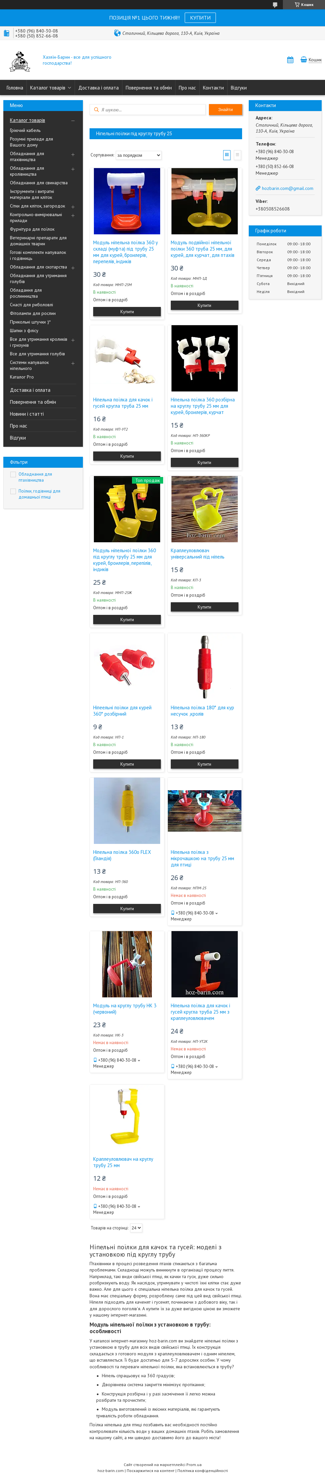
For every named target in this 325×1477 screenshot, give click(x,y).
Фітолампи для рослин (33, 313)
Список (237, 155)
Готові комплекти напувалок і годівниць (38, 255)
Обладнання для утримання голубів (38, 278)
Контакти (213, 87)
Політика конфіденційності (202, 1470)
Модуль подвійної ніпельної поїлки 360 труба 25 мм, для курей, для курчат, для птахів (202, 248)
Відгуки (239, 87)
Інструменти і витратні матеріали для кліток (32, 194)
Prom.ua (194, 1464)
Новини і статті (27, 414)
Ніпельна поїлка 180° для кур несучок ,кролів (202, 710)
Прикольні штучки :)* (30, 322)
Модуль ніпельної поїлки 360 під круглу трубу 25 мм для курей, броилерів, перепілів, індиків (124, 559)
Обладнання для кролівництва (27, 171)
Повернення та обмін (149, 87)
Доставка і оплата (98, 87)
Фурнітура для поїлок (32, 229)
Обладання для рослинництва (26, 293)
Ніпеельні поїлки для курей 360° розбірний (122, 710)
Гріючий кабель (25, 130)
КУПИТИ (200, 17)
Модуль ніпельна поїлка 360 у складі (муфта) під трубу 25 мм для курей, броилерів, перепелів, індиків (125, 252)
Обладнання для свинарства (39, 183)
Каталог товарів (47, 87)
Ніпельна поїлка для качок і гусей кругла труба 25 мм (123, 402)
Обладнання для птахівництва (27, 156)
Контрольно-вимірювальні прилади (36, 217)
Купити (127, 312)
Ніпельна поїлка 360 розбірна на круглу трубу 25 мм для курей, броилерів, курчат (203, 405)
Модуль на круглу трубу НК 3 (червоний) (125, 1008)
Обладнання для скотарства (38, 267)
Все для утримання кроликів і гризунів (38, 342)
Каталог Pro (22, 377)
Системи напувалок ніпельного (29, 365)
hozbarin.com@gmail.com (287, 188)
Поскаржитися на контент (150, 1470)
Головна (15, 87)
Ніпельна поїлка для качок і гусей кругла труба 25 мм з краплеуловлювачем (200, 1011)
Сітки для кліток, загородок (37, 206)
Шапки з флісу (24, 330)
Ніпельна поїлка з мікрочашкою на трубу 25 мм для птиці (202, 858)
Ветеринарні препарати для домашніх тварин (38, 241)
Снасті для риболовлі (31, 305)
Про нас (187, 87)
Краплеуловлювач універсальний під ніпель (198, 553)
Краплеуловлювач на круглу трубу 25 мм (123, 1162)
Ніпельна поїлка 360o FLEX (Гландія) (122, 855)
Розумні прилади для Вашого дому (31, 142)
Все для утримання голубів (37, 354)
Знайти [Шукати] (225, 109)
